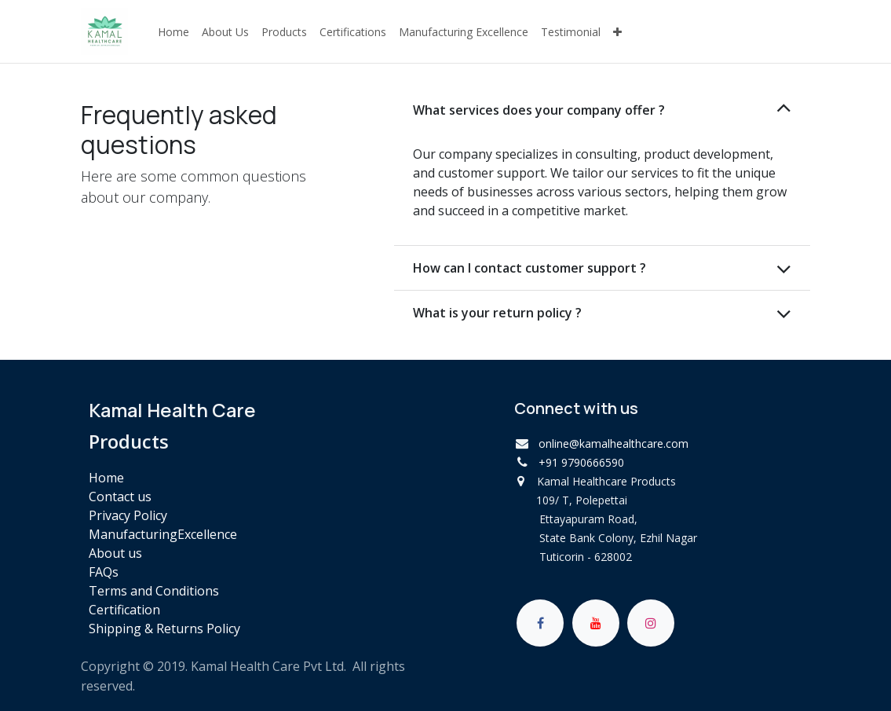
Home (106, 477)
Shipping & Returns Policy (164, 628)
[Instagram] (650, 623)
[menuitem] (173, 31)
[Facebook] (540, 623)
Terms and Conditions (154, 590)
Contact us (120, 496)
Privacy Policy (128, 515)
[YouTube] (595, 623)
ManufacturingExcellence (163, 534)
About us (115, 553)
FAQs (104, 572)
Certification (124, 609)
